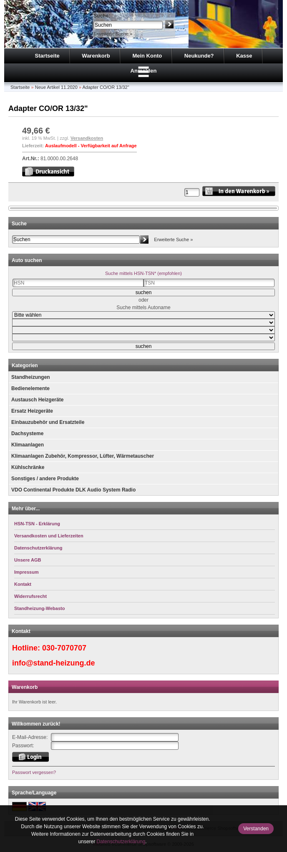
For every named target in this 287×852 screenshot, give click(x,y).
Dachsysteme (27, 433)
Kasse (244, 56)
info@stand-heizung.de (53, 663)
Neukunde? (199, 56)
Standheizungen (30, 377)
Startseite (47, 56)
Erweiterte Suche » (112, 33)
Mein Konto (147, 56)
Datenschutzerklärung (121, 841)
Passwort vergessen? (34, 772)
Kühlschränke (27, 467)
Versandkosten (86, 138)
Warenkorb (96, 56)
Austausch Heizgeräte (37, 400)
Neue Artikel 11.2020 (56, 87)
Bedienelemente (30, 388)
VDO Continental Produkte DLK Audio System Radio (73, 490)
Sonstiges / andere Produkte (45, 478)
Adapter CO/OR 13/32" (105, 87)
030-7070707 (64, 648)
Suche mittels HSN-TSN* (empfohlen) (143, 273)
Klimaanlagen (27, 445)
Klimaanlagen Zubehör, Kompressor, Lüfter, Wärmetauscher (82, 456)
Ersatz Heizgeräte (32, 411)
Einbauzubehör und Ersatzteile (47, 422)
